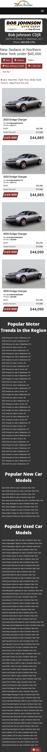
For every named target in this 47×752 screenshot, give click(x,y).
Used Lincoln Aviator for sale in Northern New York (20, 606)
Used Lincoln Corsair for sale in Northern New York (20, 603)
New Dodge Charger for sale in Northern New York (20, 513)
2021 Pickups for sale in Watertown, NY (16, 423)
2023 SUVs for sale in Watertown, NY (15, 385)
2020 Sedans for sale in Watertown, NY (16, 435)
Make (31, 60)
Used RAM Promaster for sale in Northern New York (20, 578)
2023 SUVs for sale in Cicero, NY (14, 382)
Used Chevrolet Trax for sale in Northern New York (20, 726)
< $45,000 (34, 66)
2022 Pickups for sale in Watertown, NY (16, 407)
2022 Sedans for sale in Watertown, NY (16, 410)
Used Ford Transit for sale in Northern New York (19, 685)
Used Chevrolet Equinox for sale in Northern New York (21, 704)
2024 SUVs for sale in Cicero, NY (14, 363)
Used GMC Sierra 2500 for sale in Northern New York (21, 663)
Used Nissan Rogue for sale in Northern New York (20, 581)
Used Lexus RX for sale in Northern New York (18, 609)
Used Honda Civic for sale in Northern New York (19, 650)
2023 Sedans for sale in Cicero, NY (14, 391)
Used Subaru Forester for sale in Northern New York (21, 568)
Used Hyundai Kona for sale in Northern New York (20, 641)
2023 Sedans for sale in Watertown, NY (16, 394)
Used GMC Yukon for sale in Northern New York (19, 666)
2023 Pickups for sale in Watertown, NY (16, 388)
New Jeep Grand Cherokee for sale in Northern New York (22, 500)
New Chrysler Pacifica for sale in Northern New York (20, 516)
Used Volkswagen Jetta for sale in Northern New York (21, 546)
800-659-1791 (28, 42)
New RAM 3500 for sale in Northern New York (18, 497)
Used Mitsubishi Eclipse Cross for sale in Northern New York (22, 594)
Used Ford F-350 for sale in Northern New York (19, 682)
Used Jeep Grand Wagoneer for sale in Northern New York (23, 625)
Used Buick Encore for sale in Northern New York (19, 739)
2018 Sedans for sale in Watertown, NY (16, 454)
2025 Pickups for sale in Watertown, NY (16, 354)
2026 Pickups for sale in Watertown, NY (16, 338)
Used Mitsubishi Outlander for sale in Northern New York (22, 591)
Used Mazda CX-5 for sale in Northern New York (19, 597)
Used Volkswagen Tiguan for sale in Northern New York (22, 543)
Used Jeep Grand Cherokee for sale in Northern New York (23, 622)
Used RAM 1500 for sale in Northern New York (18, 572)
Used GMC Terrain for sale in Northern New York (19, 657)
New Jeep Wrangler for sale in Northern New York (20, 504)
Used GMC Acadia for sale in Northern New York (19, 660)
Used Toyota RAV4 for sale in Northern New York (19, 550)
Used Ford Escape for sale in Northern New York (19, 672)
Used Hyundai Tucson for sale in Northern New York (20, 644)
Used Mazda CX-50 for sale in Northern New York (20, 600)
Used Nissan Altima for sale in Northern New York (20, 587)
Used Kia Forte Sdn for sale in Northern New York (20, 616)
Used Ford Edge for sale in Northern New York (18, 688)
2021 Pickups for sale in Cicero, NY (14, 420)
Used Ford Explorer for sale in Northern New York (20, 691)
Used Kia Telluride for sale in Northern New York (19, 619)
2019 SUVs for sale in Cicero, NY (14, 439)
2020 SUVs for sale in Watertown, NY (15, 429)
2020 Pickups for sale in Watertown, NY (16, 432)
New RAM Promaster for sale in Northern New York (20, 491)
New (6, 60)
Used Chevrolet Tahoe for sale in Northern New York (21, 713)
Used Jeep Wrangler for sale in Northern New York (20, 628)
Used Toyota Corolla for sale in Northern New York (20, 562)
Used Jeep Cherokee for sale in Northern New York (20, 635)
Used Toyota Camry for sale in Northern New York (20, 556)
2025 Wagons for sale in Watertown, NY (16, 357)
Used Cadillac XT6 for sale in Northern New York (19, 735)
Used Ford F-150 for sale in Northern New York (19, 669)
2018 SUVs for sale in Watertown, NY (15, 451)
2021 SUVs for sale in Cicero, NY (14, 413)
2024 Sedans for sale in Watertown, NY (16, 376)
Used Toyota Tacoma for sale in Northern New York (20, 559)
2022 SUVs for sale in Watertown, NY (15, 401)
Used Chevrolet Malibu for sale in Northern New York (21, 720)
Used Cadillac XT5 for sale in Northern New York (19, 732)
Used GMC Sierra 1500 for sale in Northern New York (21, 654)
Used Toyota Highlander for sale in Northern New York (21, 553)
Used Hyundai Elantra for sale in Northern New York (20, 638)
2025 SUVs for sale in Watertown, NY (15, 350)
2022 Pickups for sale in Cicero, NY (14, 404)
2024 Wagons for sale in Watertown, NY (16, 379)
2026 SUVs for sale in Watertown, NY (15, 341)
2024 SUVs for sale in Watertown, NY (15, 366)
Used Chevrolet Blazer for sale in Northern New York (21, 729)
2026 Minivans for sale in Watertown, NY (16, 344)
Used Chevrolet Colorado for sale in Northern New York (22, 717)
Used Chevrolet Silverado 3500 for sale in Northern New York (22, 723)
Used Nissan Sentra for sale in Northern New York (20, 584)
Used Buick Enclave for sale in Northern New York (20, 745)
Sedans (19, 60)
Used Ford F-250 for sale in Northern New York (19, 676)
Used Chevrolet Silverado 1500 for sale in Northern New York (22, 701)
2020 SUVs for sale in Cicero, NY (14, 426)
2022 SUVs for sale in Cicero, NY (14, 398)
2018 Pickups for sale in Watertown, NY (16, 458)
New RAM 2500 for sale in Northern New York (18, 494)
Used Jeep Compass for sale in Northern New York (20, 631)
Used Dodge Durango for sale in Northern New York (20, 695)
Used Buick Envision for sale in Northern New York (20, 742)
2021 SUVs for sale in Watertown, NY (15, 417)
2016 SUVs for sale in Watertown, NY (15, 464)
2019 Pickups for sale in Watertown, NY (16, 445)
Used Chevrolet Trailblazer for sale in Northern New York (22, 710)
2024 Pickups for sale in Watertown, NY (16, 372)
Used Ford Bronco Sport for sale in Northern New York (21, 679)
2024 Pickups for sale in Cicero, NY (14, 369)
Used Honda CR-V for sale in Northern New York (19, 647)
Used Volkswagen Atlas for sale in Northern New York (21, 540)
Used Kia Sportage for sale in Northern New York (19, 613)
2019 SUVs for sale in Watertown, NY (15, 442)
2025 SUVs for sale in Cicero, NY (14, 347)
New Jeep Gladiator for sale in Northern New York (20, 507)
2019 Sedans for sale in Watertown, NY (16, 448)
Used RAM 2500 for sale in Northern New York (18, 575)
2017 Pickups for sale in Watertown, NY (16, 461)
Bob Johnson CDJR (13, 66)
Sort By (7, 72)
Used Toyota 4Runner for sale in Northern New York (20, 565)
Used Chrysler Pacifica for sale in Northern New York (21, 698)
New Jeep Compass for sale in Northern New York (20, 510)
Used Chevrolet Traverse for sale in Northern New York (21, 707)
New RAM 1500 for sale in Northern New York (18, 488)
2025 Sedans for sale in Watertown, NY (16, 360)
